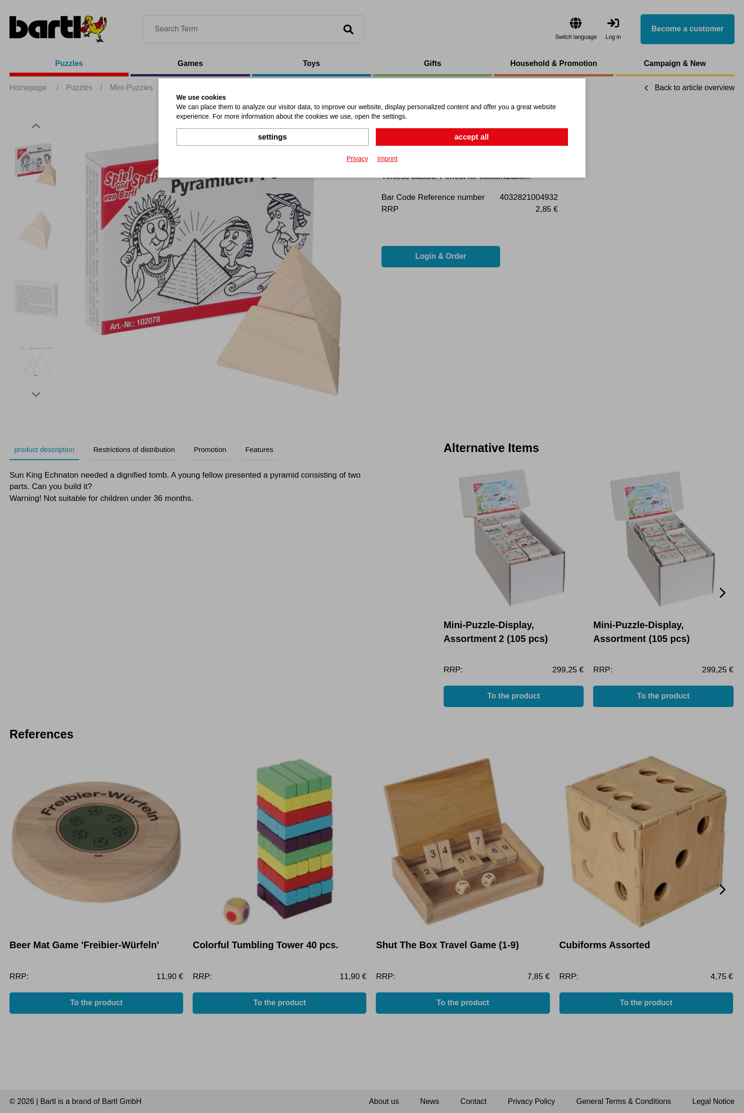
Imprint (387, 158)
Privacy (357, 158)
